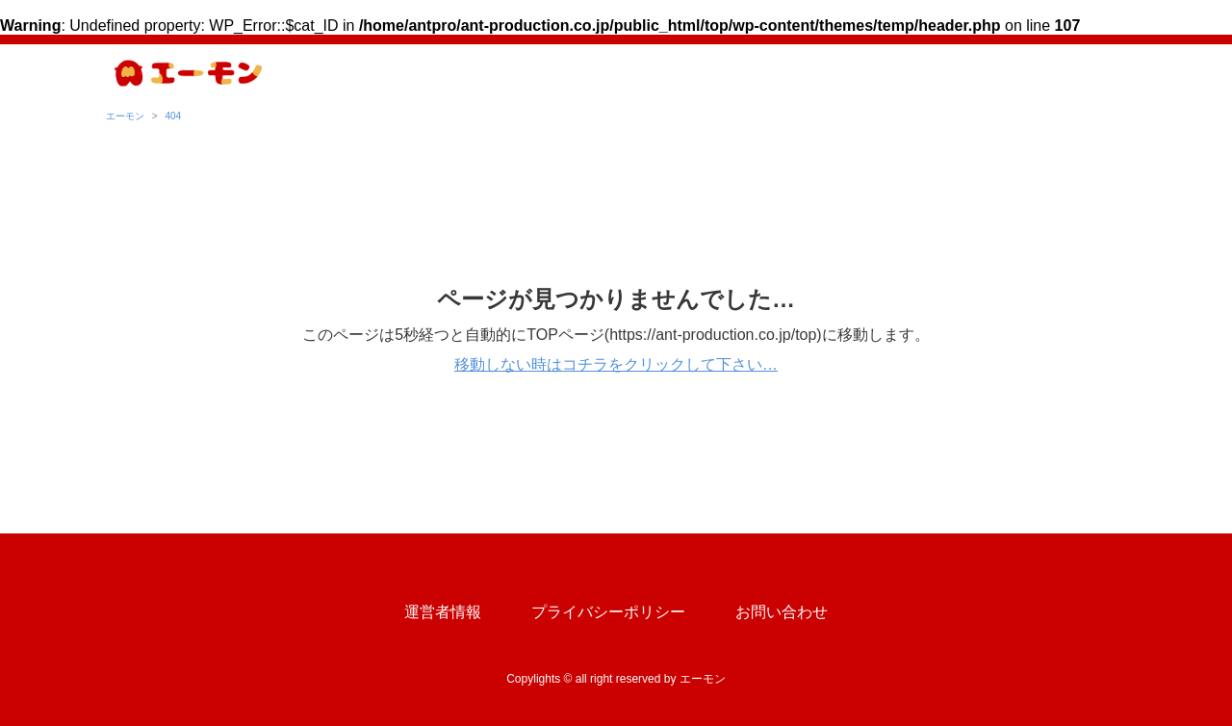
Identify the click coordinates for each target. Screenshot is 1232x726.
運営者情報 (442, 612)
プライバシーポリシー (608, 612)
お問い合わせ (781, 612)
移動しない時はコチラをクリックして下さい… (616, 364)
